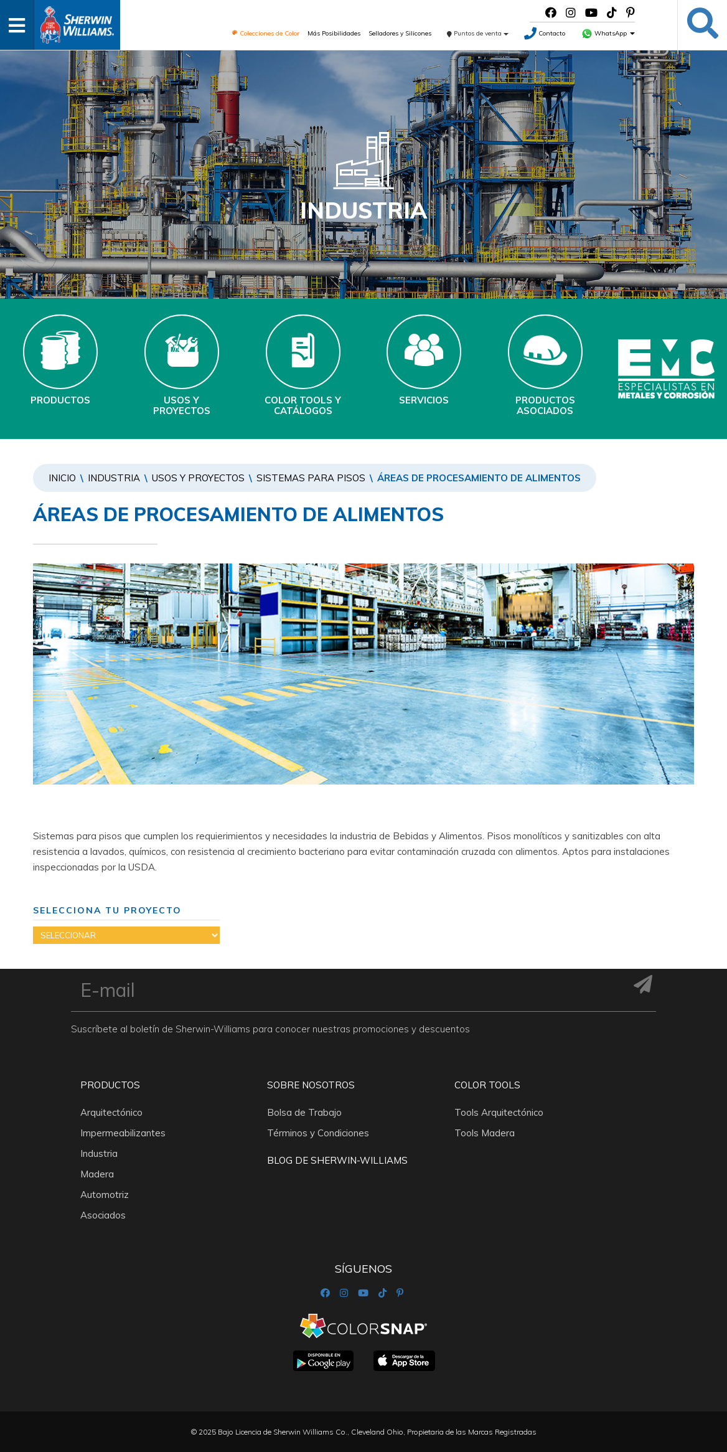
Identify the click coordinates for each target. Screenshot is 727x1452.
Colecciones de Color (265, 33)
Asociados (103, 1215)
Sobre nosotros (311, 1085)
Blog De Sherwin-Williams (337, 1160)
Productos (110, 1085)
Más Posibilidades (333, 33)
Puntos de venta (478, 33)
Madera (97, 1174)
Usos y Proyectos (198, 478)
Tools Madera (484, 1133)
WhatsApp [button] (608, 33)
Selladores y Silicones (399, 33)
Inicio (62, 478)
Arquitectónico (111, 1112)
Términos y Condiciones (318, 1133)
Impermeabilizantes (123, 1133)
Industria (114, 478)
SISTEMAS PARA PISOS (310, 478)
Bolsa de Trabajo (304, 1112)
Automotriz (104, 1194)
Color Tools (487, 1085)
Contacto (544, 33)
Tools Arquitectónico (498, 1112)
